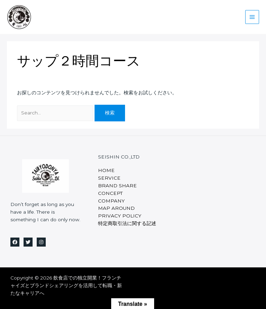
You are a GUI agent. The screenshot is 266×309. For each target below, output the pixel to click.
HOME (106, 170)
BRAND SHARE (117, 185)
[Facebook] (14, 242)
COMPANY (111, 201)
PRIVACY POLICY (119, 215)
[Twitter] (28, 242)
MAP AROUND (116, 208)
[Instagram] (41, 242)
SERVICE (109, 178)
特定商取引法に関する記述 (127, 223)
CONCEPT (110, 193)
